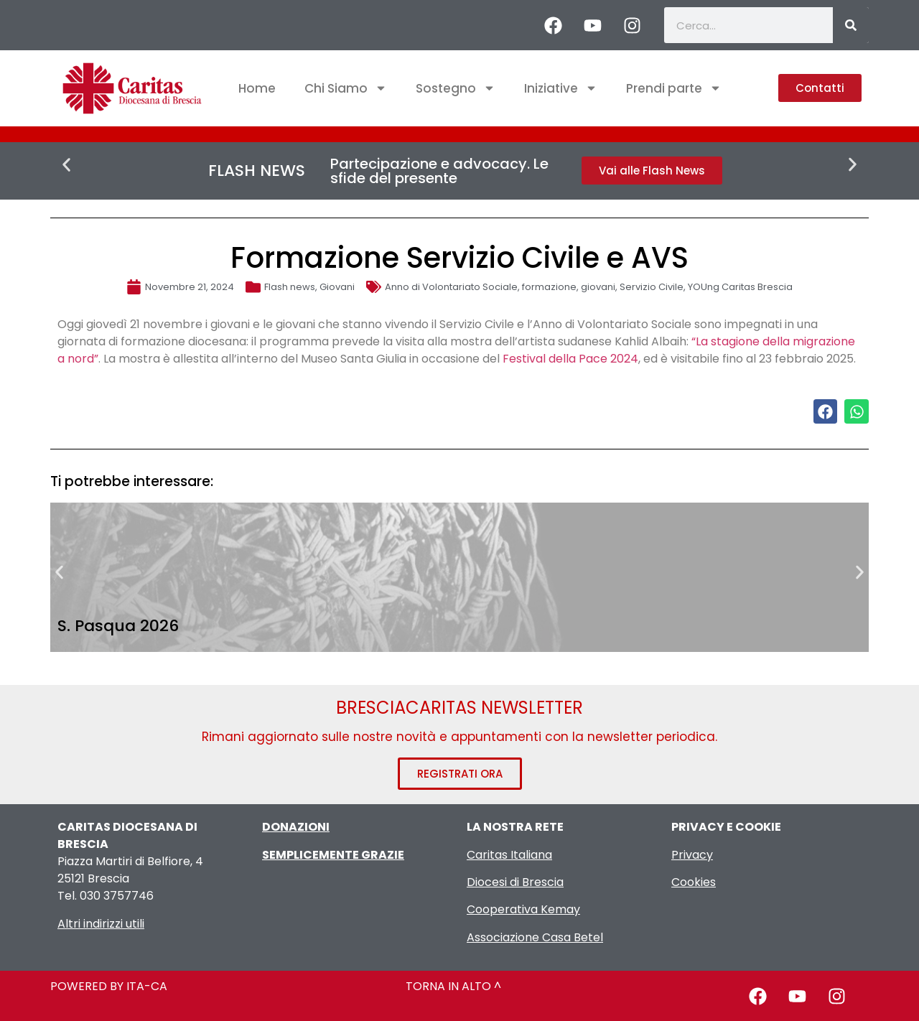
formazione (549, 287)
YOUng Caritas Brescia (740, 287)
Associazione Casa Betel (535, 937)
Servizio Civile (652, 287)
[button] (66, 165)
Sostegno (455, 88)
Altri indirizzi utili (100, 923)
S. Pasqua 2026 (118, 626)
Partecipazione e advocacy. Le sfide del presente (439, 171)
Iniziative (560, 88)
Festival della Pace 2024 (570, 358)
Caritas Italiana (509, 855)
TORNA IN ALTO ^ (453, 986)
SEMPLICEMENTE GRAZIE (333, 855)
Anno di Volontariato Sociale (451, 287)
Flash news (289, 287)
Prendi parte (674, 88)
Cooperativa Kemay (523, 909)
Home (257, 88)
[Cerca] (851, 25)
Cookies (693, 882)
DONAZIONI (296, 827)
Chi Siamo (345, 88)
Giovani (337, 287)
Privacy (692, 855)
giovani (598, 287)
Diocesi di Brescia (515, 882)
